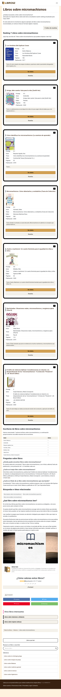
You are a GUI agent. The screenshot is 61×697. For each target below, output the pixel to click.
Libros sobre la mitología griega (13, 656)
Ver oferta (30, 71)
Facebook (16, 599)
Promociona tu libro (17, 685)
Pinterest (16, 603)
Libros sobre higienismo (10, 674)
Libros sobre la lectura (10, 671)
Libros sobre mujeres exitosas (13, 622)
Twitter (44, 599)
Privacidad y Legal (27, 685)
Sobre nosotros (7, 685)
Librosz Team (15, 566)
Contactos (35, 685)
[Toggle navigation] (57, 3)
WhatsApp (44, 603)
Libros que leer (30, 640)
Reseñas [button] (30, 75)
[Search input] (29, 648)
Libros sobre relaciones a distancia (14, 617)
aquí (9, 477)
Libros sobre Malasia (10, 663)
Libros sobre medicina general (12, 667)
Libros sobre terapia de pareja (12, 660)
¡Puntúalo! (30, 587)
